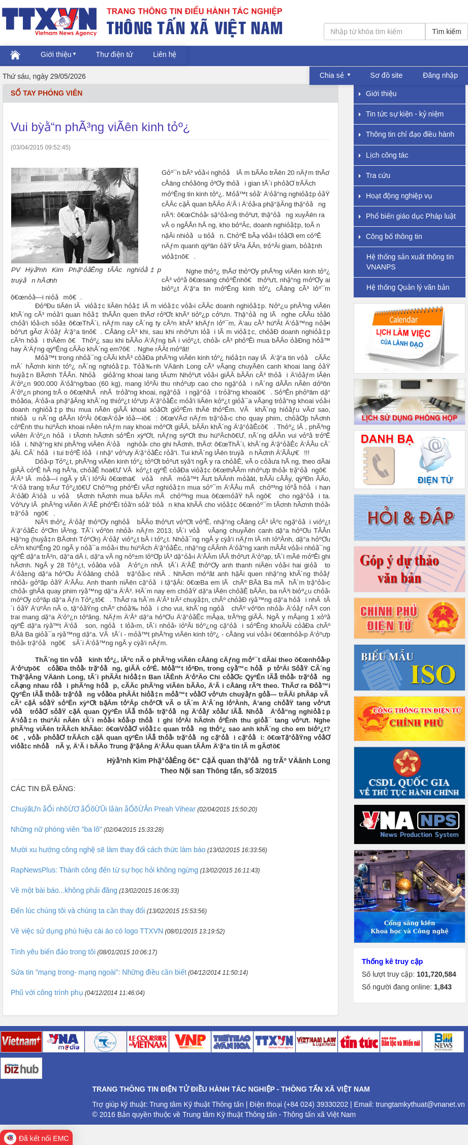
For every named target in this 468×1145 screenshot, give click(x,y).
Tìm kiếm (446, 31)
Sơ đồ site (386, 75)
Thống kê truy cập (392, 961)
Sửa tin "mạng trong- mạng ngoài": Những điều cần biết (98, 972)
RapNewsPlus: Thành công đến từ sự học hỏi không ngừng (104, 870)
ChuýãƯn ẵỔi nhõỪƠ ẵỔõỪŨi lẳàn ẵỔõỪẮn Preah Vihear (103, 809)
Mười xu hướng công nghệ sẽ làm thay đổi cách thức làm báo (108, 850)
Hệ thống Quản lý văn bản (408, 287)
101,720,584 (436, 974)
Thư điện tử (114, 54)
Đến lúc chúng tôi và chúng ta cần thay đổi (78, 911)
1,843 (443, 987)
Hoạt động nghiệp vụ (395, 196)
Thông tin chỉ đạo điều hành (406, 134)
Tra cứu (374, 175)
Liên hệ (164, 54)
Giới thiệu (56, 54)
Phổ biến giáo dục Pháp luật (407, 216)
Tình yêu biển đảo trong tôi (53, 952)
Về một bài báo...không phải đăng (64, 890)
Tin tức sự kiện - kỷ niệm (401, 114)
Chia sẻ (333, 75)
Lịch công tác (383, 155)
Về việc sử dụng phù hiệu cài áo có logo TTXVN (87, 931)
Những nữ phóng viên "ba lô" (56, 829)
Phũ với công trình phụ (47, 992)
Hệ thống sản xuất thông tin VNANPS (410, 261)
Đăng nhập (440, 75)
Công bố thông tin (390, 236)
